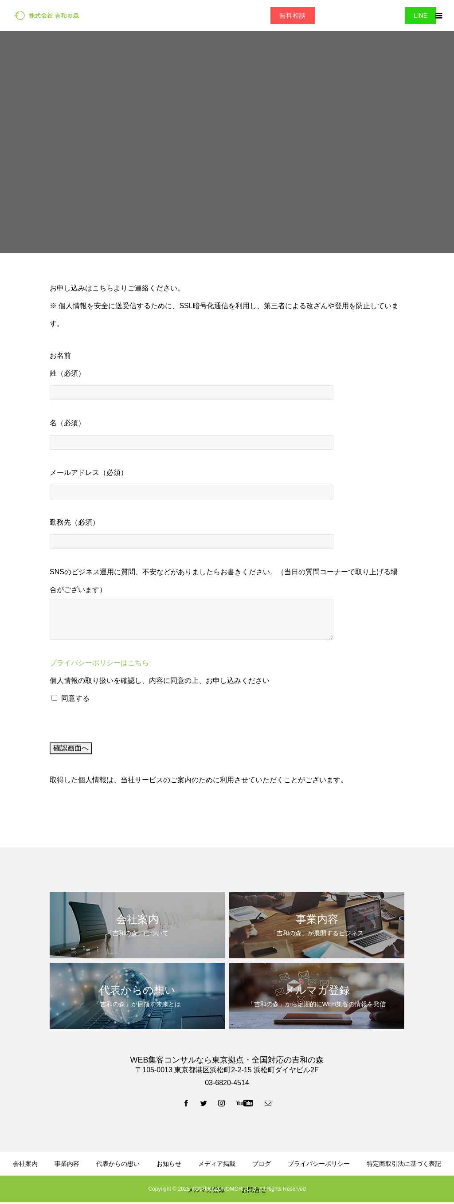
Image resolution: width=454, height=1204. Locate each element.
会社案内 (25, 1163)
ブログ (261, 1163)
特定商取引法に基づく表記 (404, 1163)
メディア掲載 (216, 1163)
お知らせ (169, 1163)
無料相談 (292, 15)
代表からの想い (118, 1163)
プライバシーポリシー (319, 1163)
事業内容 (67, 1163)
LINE (420, 15)
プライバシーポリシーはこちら (99, 663)
